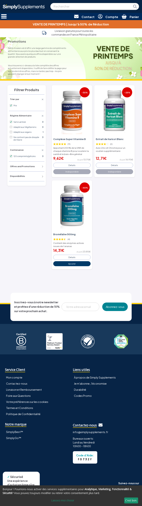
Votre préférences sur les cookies (27, 401)
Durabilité (80, 389)
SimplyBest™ (14, 432)
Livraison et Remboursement (24, 389)
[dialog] (71, 495)
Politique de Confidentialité (23, 414)
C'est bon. (131, 500)
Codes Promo (83, 395)
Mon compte (14, 377)
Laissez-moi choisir (62, 500)
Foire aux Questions (18, 395)
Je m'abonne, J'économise (90, 383)
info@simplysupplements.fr (90, 432)
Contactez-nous (16, 383)
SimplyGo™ (13, 438)
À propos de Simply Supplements (95, 377)
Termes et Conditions (19, 408)
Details (71, 165)
